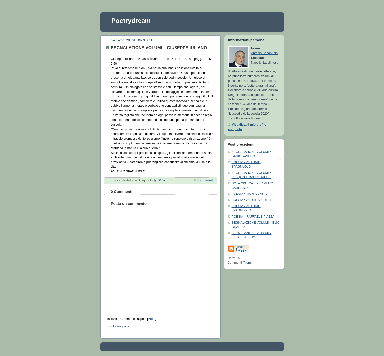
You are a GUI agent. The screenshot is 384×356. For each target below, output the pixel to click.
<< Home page (119, 326)
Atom (151, 319)
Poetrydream (131, 20)
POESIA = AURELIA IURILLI (251, 200)
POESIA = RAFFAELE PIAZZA (253, 216)
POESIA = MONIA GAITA (249, 193)
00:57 (162, 180)
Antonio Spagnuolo (264, 53)
